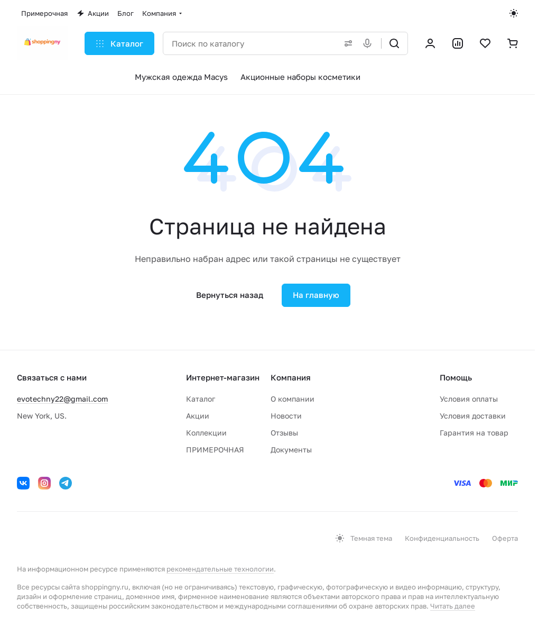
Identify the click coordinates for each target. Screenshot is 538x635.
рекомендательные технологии (220, 569)
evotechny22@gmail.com (62, 398)
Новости (286, 415)
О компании (292, 398)
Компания (291, 377)
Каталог (200, 398)
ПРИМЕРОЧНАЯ (215, 449)
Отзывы (284, 432)
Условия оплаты (469, 398)
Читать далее (452, 606)
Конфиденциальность (442, 538)
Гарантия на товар (474, 432)
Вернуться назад (229, 295)
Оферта (505, 538)
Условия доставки (473, 415)
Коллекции (206, 432)
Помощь (456, 377)
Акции (197, 415)
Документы (291, 449)
